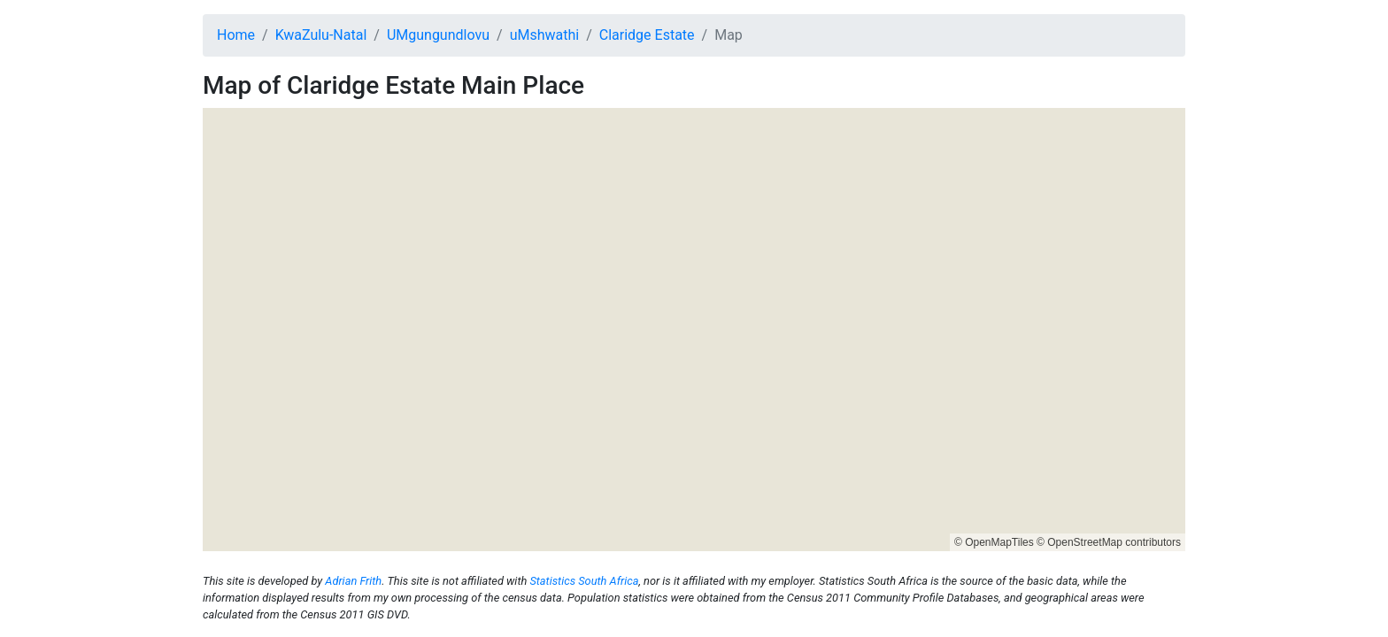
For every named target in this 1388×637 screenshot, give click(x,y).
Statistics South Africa (583, 580)
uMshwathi (545, 35)
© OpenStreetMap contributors (1109, 542)
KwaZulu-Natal (321, 35)
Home (236, 35)
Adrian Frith (353, 580)
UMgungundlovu (438, 35)
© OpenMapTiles (994, 542)
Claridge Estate (647, 35)
